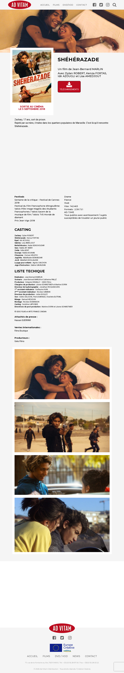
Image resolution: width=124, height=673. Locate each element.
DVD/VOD (68, 5)
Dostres (87, 669)
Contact (81, 5)
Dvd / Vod (61, 656)
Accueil (45, 5)
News (76, 656)
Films (56, 5)
